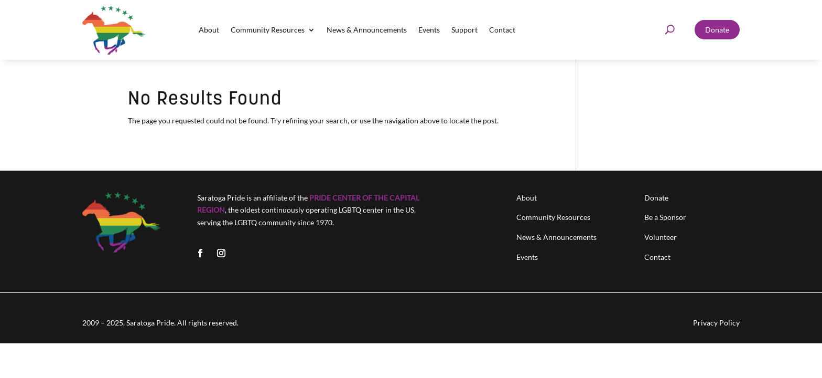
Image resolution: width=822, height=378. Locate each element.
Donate (717, 29)
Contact (502, 29)
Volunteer (660, 237)
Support (464, 29)
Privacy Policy (716, 322)
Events (429, 29)
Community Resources (268, 29)
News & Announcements (367, 29)
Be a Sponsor (665, 217)
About (209, 29)
